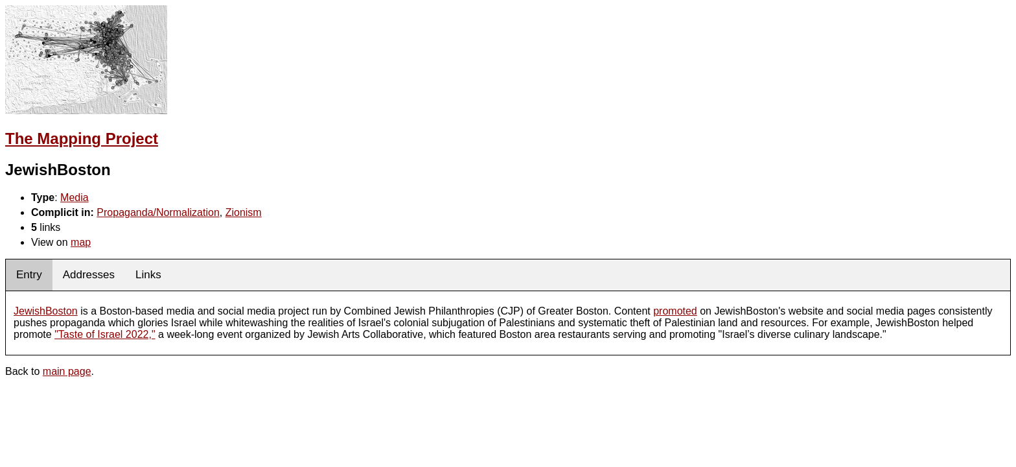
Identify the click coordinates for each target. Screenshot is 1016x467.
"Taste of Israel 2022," (104, 334)
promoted (675, 311)
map (81, 242)
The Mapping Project (81, 138)
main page (67, 371)
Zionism (243, 212)
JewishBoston (46, 311)
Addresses (89, 275)
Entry (29, 275)
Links (148, 275)
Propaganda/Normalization (158, 212)
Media (74, 197)
